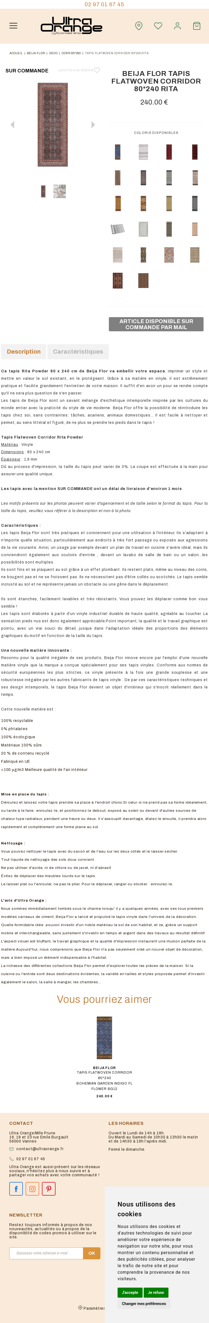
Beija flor (36, 53)
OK (91, 1253)
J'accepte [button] (130, 1292)
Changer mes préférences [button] (144, 1303)
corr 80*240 (71, 53)
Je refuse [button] (156, 1292)
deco (53, 53)
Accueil (16, 53)
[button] (93, 125)
